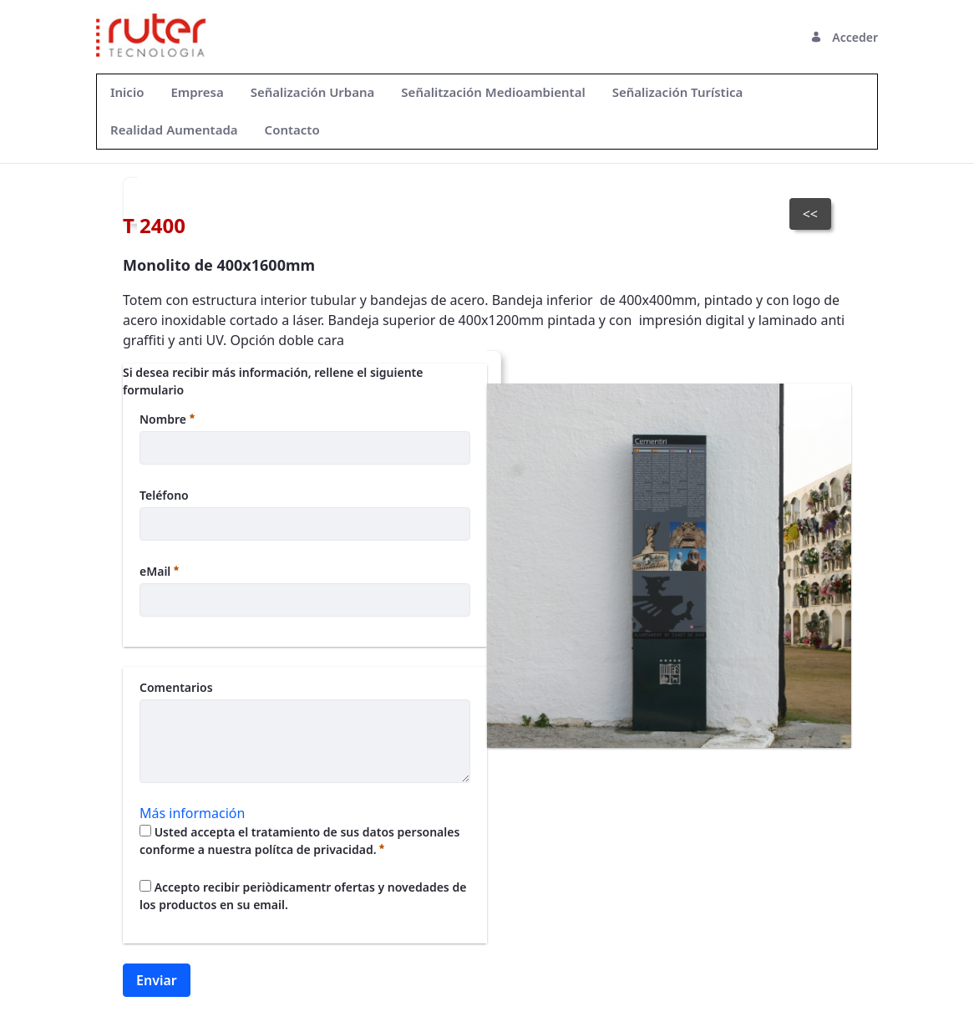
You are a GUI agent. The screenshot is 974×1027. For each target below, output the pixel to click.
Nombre (167, 419)
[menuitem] (127, 92)
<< (810, 214)
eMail (159, 571)
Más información (192, 813)
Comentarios (176, 687)
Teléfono (164, 495)
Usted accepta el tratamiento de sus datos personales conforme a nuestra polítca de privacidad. (299, 840)
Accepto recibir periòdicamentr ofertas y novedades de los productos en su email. (303, 896)
